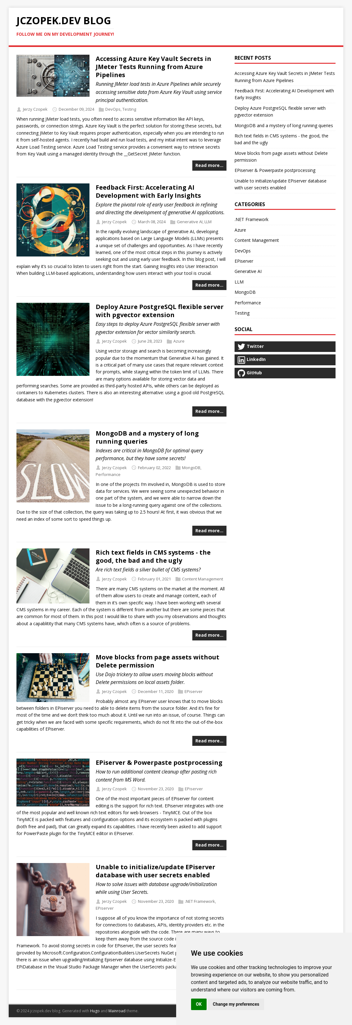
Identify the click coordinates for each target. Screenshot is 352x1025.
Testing (129, 109)
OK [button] (199, 1004)
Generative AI (190, 221)
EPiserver (194, 691)
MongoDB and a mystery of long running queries (147, 437)
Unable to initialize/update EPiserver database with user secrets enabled (155, 871)
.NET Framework (200, 901)
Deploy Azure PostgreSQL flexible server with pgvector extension (160, 310)
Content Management (202, 579)
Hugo (95, 1010)
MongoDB (191, 467)
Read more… (209, 165)
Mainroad (117, 1010)
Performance (108, 474)
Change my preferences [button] (236, 1004)
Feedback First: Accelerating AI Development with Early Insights (148, 191)
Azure (179, 341)
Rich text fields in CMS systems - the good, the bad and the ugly (153, 556)
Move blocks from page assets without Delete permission (157, 661)
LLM (208, 221)
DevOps (113, 109)
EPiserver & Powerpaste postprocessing (159, 762)
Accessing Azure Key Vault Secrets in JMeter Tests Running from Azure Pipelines (153, 66)
